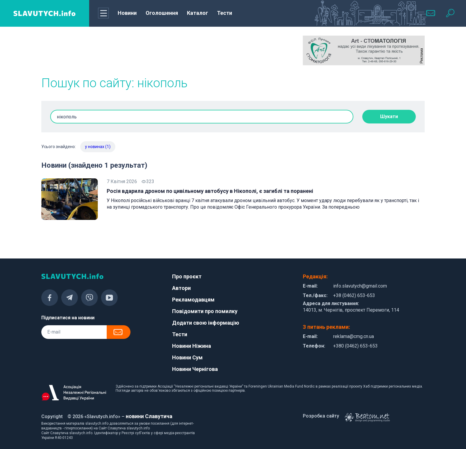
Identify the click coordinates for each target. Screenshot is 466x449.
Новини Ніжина (191, 346)
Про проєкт (186, 276)
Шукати (389, 116)
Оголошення (162, 13)
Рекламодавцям (193, 299)
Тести (224, 13)
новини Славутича (149, 416)
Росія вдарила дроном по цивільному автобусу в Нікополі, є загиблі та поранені (210, 191)
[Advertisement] (102, 50)
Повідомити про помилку (204, 311)
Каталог (197, 13)
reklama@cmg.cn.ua (353, 336)
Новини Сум (187, 357)
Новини (127, 13)
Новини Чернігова (195, 369)
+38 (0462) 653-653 (354, 295)
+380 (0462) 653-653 (355, 346)
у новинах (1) (98, 146)
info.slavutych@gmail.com (360, 286)
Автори (181, 288)
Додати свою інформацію (205, 323)
